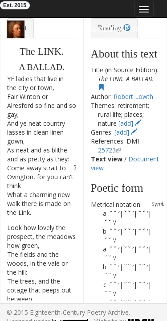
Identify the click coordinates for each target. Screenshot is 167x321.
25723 (107, 150)
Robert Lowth (133, 96)
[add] (129, 123)
